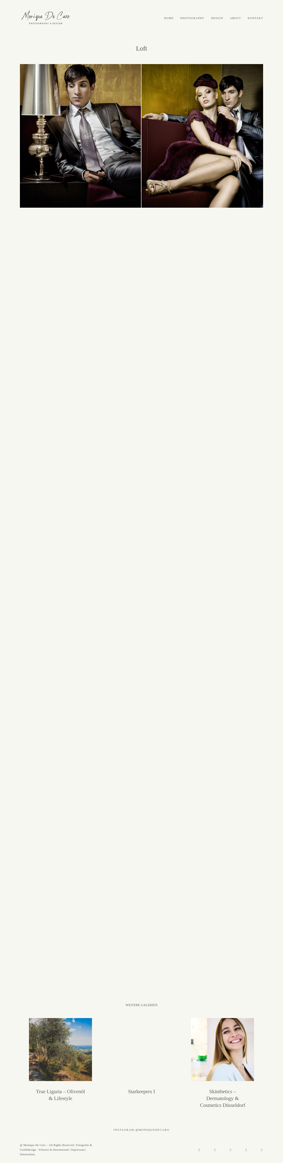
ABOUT (235, 18)
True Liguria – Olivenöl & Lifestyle (60, 1063)
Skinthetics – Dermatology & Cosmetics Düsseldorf (222, 1063)
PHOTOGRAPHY (192, 18)
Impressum (78, 1149)
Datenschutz (27, 1154)
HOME (169, 18)
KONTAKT (255, 18)
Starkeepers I (141, 1063)
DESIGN (217, 18)
